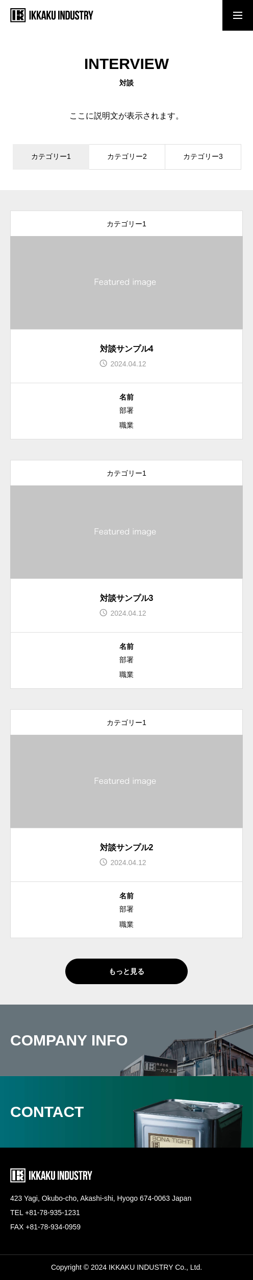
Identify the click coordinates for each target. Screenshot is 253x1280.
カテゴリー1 (126, 224)
